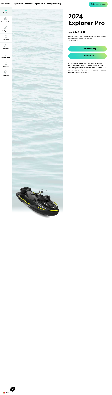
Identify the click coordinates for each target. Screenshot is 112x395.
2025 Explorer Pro (73, 40)
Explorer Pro (18, 4)
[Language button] (6, 393)
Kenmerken (29, 4)
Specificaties (40, 4)
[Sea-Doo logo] (6, 3)
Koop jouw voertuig (54, 4)
